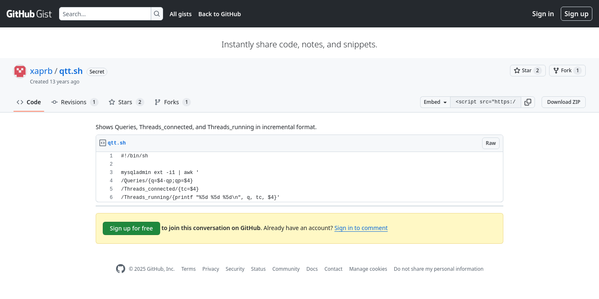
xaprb (41, 70)
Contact (333, 268)
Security (235, 268)
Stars (126, 102)
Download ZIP (563, 101)
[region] (299, 177)
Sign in (543, 13)
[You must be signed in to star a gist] (528, 70)
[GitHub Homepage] (121, 269)
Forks (172, 102)
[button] (528, 102)
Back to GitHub (219, 14)
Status (258, 268)
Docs (312, 268)
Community (286, 268)
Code (29, 102)
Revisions (75, 102)
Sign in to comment (361, 228)
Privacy (211, 268)
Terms (188, 268)
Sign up (576, 13)
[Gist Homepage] (29, 14)
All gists (181, 14)
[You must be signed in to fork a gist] (567, 70)
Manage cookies (368, 268)
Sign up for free (131, 228)
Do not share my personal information (439, 268)
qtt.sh (71, 70)
